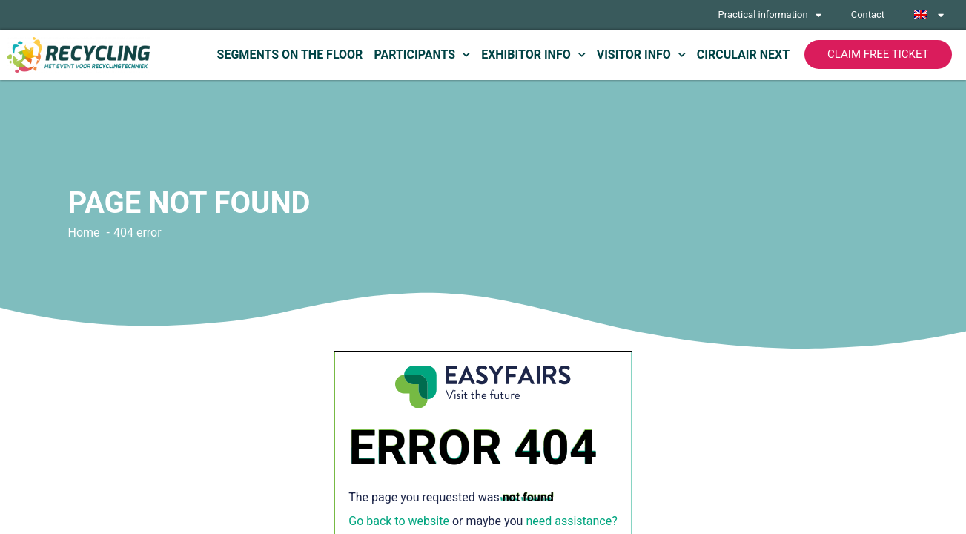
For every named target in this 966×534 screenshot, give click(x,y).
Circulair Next (743, 54)
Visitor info (641, 54)
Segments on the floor (290, 54)
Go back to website (398, 521)
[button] (877, 54)
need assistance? (571, 521)
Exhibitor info (533, 54)
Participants (422, 54)
